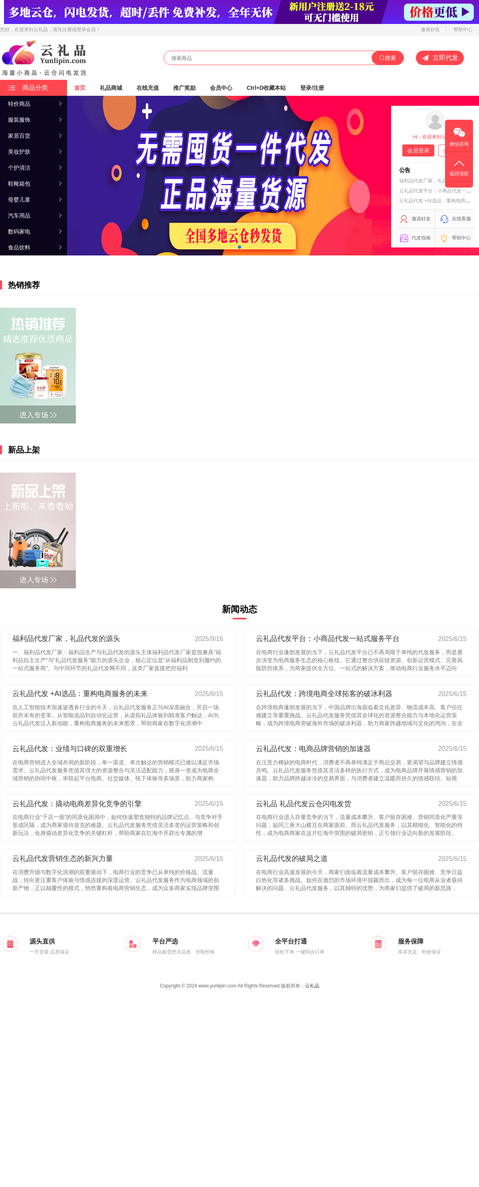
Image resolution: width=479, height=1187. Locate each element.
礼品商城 (111, 88)
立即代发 (440, 58)
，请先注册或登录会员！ (74, 29)
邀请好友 (430, 29)
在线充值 (148, 88)
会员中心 (221, 88)
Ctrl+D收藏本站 (266, 88)
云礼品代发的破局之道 (292, 859)
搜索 (387, 58)
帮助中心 (463, 29)
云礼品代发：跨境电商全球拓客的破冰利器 (324, 694)
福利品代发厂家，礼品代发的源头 (435, 181)
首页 (79, 88)
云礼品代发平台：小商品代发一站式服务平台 (328, 639)
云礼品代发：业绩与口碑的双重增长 (69, 749)
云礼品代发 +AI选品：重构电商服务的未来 (80, 694)
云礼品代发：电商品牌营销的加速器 (313, 749)
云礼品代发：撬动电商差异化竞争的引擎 (77, 804)
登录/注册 (312, 88)
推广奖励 (184, 88)
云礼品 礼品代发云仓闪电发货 (303, 804)
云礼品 (312, 986)
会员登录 (418, 150)
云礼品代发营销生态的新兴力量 (62, 859)
